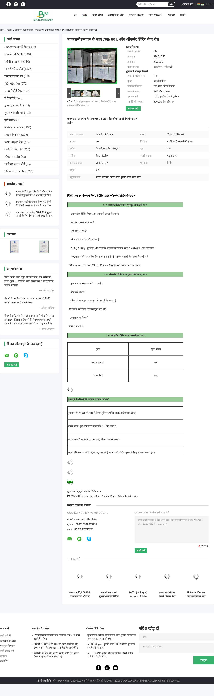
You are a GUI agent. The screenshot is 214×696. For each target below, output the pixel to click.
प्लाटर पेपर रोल (12, 134)
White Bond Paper (128, 496)
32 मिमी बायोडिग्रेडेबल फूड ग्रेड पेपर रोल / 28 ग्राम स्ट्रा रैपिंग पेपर (57, 637)
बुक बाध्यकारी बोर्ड (13, 113)
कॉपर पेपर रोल (12, 156)
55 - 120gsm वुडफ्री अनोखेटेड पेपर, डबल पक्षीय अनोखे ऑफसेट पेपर (110, 655)
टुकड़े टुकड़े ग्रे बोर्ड (13, 105)
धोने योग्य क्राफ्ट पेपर (15, 171)
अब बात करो (187, 4)
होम (1, 30)
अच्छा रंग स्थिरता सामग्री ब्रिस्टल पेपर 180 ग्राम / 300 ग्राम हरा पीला (167, 594)
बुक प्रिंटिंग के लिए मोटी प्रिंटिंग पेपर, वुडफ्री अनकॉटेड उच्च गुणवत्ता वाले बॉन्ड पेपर (111, 637)
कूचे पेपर (9, 120)
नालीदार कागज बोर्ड (14, 164)
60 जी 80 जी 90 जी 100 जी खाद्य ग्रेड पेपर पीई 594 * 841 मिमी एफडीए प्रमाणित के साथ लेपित (56, 646)
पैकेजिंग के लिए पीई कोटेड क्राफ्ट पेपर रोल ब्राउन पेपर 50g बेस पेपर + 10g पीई (56, 655)
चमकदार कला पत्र (13, 76)
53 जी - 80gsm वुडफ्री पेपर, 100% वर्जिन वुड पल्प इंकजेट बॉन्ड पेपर (111, 646)
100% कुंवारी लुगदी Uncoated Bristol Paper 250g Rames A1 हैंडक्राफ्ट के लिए (138, 594)
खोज (171, 4)
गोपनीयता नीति (44, 680)
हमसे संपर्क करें (155, 15)
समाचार (171, 15)
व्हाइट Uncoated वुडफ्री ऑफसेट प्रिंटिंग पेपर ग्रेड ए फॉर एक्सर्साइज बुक (109, 594)
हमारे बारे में (97, 15)
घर (75, 15)
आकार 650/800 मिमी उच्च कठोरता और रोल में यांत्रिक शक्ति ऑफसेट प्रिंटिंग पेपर (79, 594)
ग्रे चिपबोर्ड (9, 98)
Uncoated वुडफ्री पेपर (16, 47)
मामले (182, 15)
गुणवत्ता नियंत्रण (136, 15)
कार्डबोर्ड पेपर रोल (13, 149)
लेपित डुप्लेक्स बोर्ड (14, 127)
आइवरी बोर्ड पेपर (13, 91)
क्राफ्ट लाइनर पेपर (13, 142)
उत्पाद (84, 15)
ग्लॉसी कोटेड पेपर (13, 61)
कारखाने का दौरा (116, 15)
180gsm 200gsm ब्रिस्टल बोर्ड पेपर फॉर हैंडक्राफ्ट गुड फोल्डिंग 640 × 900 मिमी (196, 594)
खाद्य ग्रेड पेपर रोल (13, 69)
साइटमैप (4, 660)
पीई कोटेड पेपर (12, 83)
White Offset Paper (81, 496)
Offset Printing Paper (105, 496)
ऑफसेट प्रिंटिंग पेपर (24, 30)
